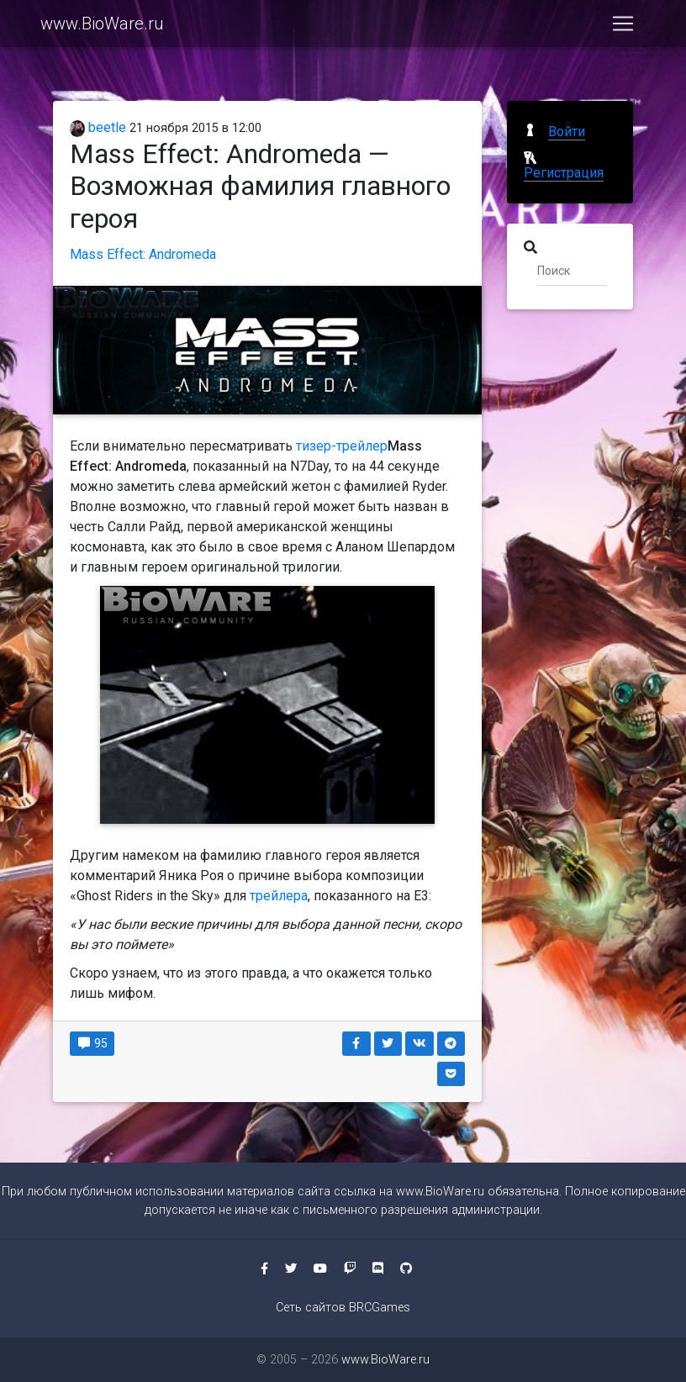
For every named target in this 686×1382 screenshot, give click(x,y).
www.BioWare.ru (102, 27)
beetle (98, 127)
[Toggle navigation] (623, 27)
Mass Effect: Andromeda (143, 254)
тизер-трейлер (342, 446)
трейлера (279, 896)
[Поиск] (572, 270)
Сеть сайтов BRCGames (343, 1307)
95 (92, 1043)
